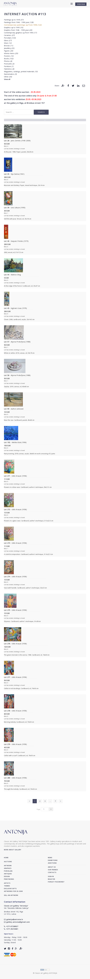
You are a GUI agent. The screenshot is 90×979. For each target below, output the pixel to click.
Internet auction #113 (25, 14)
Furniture (8, 66)
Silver (7, 43)
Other (8, 77)
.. (50, 801)
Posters (8, 56)
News (50, 858)
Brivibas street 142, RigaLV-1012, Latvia (13, 913)
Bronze (8, 45)
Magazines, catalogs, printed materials (21, 71)
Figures (8, 51)
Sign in (51, 876)
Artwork (8, 866)
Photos (8, 61)
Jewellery (9, 48)
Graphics (7, 868)
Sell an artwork (11, 895)
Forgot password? (56, 882)
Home (6, 858)
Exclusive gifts (10, 889)
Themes (7, 886)
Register (51, 879)
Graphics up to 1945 (13, 27)
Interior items (11, 53)
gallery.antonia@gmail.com (17, 922)
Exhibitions (53, 860)
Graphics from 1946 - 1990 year (18, 30)
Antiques (8, 874)
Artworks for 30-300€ (13, 891)
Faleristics (9, 69)
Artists (7, 883)
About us (52, 867)
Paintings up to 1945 (13, 20)
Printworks (9, 879)
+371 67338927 (11, 926)
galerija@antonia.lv (13, 919)
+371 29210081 (11, 929)
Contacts (52, 872)
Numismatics (10, 74)
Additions (52, 863)
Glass (8, 40)
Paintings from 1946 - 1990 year (18, 22)
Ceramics (9, 35)
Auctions (8, 862)
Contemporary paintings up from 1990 (23, 25)
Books (8, 58)
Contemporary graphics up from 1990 (20, 33)
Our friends (53, 870)
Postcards (9, 64)
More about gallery (12, 850)
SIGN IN (81, 4)
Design (7, 876)
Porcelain (10, 38)
